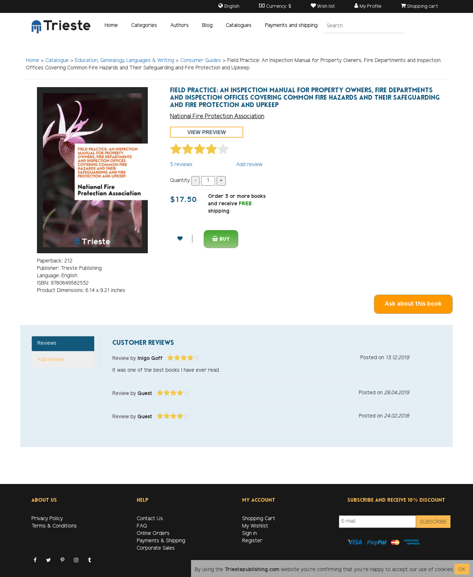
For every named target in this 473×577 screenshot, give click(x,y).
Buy (221, 239)
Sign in (249, 533)
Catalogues (239, 26)
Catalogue (57, 61)
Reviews (47, 343)
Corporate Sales (156, 548)
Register (252, 541)
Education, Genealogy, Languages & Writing (124, 61)
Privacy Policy (47, 519)
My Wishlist (255, 526)
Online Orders (153, 533)
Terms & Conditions (54, 526)
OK (462, 570)
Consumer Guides (200, 61)
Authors (179, 26)
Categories (144, 26)
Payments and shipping (291, 26)
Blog (207, 26)
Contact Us (150, 519)
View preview (206, 132)
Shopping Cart (258, 519)
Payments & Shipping (161, 541)
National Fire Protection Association (217, 116)
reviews (181, 165)
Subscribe (433, 522)
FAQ (142, 526)
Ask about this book (413, 304)
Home (111, 26)
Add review (249, 165)
